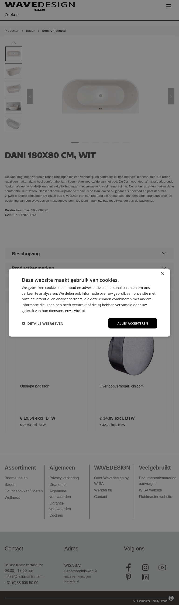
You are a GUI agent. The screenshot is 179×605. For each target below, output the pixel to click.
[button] (42, 323)
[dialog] (89, 302)
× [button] (162, 273)
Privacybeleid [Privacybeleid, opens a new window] (75, 310)
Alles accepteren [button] (132, 323)
